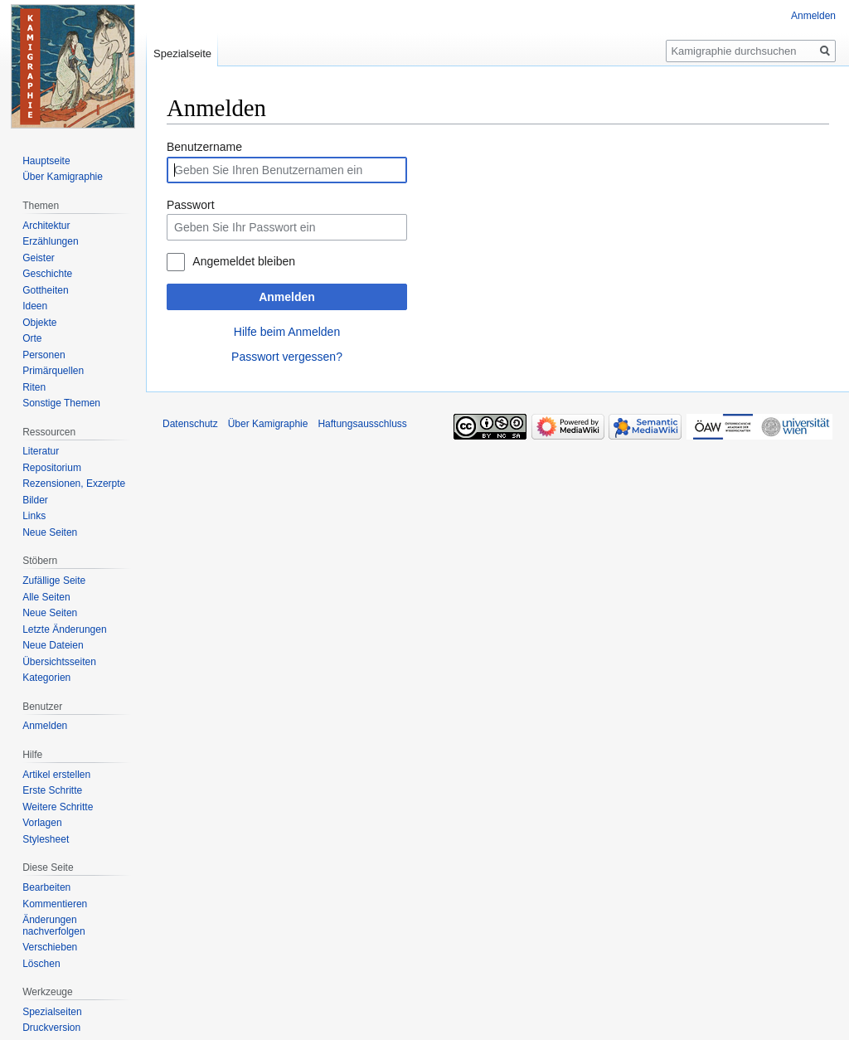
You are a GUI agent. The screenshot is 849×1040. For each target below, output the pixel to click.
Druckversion (51, 1027)
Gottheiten (45, 290)
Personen (43, 355)
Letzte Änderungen (64, 629)
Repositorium (51, 468)
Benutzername (204, 146)
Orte (31, 338)
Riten (34, 387)
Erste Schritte (52, 790)
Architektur (46, 225)
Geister (38, 258)
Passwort (191, 204)
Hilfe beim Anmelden (287, 331)
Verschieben (49, 947)
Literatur (40, 451)
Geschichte (47, 273)
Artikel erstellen (56, 774)
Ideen (34, 306)
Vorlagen (41, 823)
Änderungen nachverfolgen (53, 925)
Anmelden (287, 297)
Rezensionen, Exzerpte (73, 483)
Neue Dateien (52, 645)
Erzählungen (50, 241)
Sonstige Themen (61, 403)
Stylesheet (45, 839)
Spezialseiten (51, 1012)
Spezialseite (182, 53)
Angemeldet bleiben (243, 261)
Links (34, 516)
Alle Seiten (46, 597)
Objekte (39, 322)
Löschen (41, 964)
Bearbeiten (46, 887)
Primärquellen (53, 371)
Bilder (35, 500)
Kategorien (46, 677)
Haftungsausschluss (362, 424)
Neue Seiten (49, 532)
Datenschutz (190, 424)
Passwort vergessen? (286, 356)
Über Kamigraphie (62, 176)
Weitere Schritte (57, 807)
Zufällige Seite (53, 580)
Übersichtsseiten (59, 662)
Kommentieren (54, 904)
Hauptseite (46, 161)
